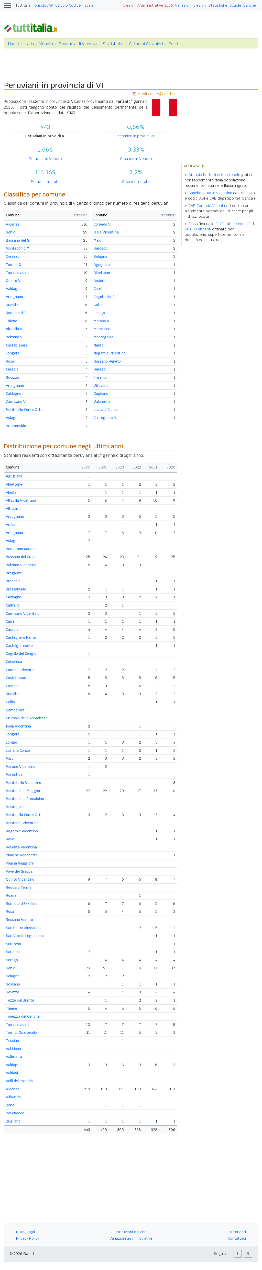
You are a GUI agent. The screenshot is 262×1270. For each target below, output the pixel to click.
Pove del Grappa (19, 871)
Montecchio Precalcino (25, 798)
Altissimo (13, 508)
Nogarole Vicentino (110, 353)
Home (13, 43)
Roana (11, 895)
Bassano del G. (18, 240)
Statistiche (218, 5)
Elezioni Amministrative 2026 (148, 5)
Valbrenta (102, 401)
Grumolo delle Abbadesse (27, 718)
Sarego (100, 369)
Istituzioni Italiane (131, 1232)
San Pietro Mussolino (23, 928)
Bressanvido (16, 426)
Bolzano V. (14, 337)
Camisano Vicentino (22, 613)
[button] (238, 1254)
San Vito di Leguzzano (25, 935)
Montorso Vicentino (22, 823)
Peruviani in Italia (45, 181)
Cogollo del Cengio (21, 653)
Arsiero (99, 280)
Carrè (98, 288)
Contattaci (237, 1238)
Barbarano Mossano (22, 549)
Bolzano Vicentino (21, 565)
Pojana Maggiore (20, 863)
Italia (29, 43)
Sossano (13, 984)
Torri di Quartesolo (21, 1032)
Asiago (11, 417)
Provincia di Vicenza (77, 43)
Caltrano (13, 605)
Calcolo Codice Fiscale (74, 5)
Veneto (46, 43)
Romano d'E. (16, 313)
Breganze (14, 573)
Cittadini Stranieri (146, 43)
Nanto (99, 345)
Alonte (11, 492)
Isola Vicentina (106, 232)
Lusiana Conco (106, 409)
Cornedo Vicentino (21, 670)
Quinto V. (13, 280)
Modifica (142, 94)
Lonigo (99, 313)
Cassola (12, 369)
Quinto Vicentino (20, 879)
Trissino (100, 377)
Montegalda (103, 337)
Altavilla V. (14, 329)
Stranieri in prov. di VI (136, 136)
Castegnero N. (105, 417)
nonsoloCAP (42, 5)
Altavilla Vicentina (21, 500)
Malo (97, 240)
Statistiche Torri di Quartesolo (214, 174)
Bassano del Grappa (22, 556)
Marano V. (102, 321)
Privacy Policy (27, 1238)
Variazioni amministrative (131, 1238)
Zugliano (101, 393)
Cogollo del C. (105, 296)
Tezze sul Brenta (20, 1000)
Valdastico (15, 1072)
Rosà (10, 361)
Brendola (13, 581)
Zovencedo (15, 1113)
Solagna (100, 256)
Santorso (13, 944)
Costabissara (16, 345)
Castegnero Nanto (21, 637)
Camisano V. (16, 401)
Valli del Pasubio (19, 1081)
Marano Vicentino (20, 766)
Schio (10, 232)
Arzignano (14, 296)
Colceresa (14, 661)
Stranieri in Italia (136, 181)
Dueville (12, 305)
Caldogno (13, 393)
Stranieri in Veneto (136, 158)
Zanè (10, 1105)
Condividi (167, 94)
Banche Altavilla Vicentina (210, 193)
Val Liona (13, 1048)
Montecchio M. (18, 248)
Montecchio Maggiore (24, 790)
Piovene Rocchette (22, 855)
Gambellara (15, 710)
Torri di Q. (14, 264)
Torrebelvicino (17, 272)
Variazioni (183, 5)
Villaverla (101, 385)
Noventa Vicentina (21, 847)
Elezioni (199, 5)
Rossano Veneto (107, 361)
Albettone (102, 272)
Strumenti (237, 1232)
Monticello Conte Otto (24, 409)
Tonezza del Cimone (23, 1016)
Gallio (98, 305)
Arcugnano (15, 385)
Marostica (102, 329)
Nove (10, 839)
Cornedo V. (102, 224)
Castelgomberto (19, 645)
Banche (249, 5)
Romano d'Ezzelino (21, 903)
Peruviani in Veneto (45, 158)
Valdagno (13, 288)
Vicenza (12, 224)
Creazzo (12, 256)
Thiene (11, 321)
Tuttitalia (23, 5)
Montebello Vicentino (23, 782)
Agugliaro (102, 264)
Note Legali (26, 1232)
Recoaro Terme (18, 887)
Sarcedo (100, 248)
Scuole (235, 5)
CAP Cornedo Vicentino (208, 205)
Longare (12, 353)
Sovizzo (12, 377)
